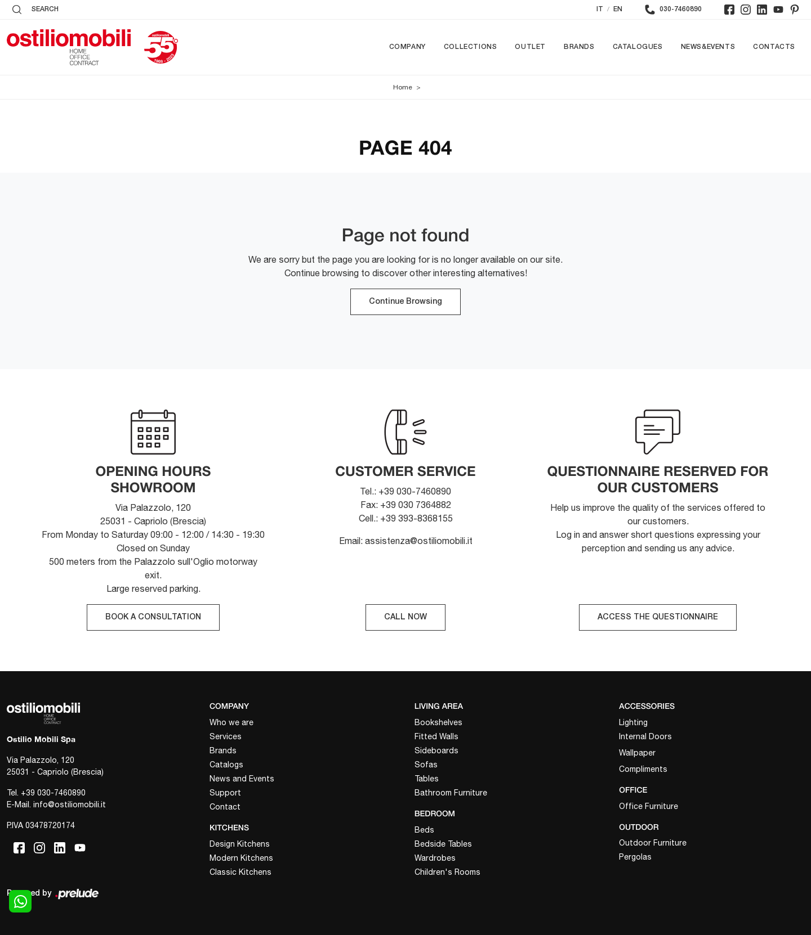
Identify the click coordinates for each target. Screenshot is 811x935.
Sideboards (436, 750)
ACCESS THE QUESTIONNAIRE (658, 617)
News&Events (708, 47)
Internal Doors (645, 736)
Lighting (633, 722)
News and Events (242, 778)
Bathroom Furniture (451, 792)
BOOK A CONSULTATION (153, 617)
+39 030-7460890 (53, 792)
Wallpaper (637, 752)
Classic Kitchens (240, 871)
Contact (225, 806)
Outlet (530, 47)
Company (407, 47)
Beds (424, 829)
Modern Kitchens (241, 857)
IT (599, 9)
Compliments (643, 769)
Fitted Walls (436, 736)
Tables (427, 778)
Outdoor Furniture (653, 842)
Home (402, 87)
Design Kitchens (240, 843)
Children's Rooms (447, 871)
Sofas (426, 764)
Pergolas (635, 856)
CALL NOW (405, 617)
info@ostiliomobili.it (69, 804)
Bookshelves (438, 722)
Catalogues (638, 47)
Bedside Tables (443, 843)
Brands (579, 47)
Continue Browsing (405, 301)
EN (617, 9)
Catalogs (226, 764)
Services (226, 736)
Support (225, 792)
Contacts (774, 47)
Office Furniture (648, 806)
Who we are (231, 722)
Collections (470, 47)
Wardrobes (435, 857)
